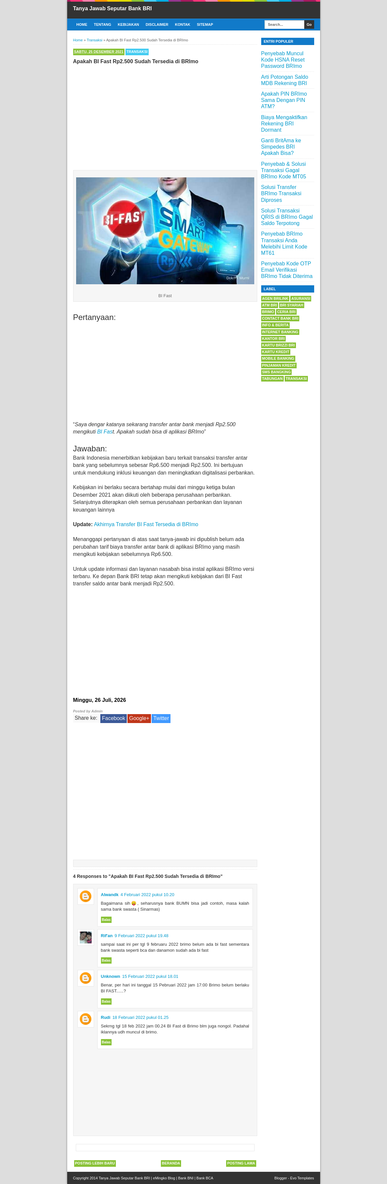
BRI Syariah (292, 305)
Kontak (182, 24)
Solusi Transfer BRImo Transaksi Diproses (281, 193)
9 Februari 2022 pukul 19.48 (142, 935)
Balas (106, 920)
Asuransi (300, 298)
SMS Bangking (276, 372)
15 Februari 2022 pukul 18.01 (150, 976)
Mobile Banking (278, 358)
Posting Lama (241, 1163)
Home (81, 24)
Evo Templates (302, 1178)
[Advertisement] (165, 115)
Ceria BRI (286, 312)
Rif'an (107, 935)
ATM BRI (269, 305)
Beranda (171, 1163)
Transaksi (137, 52)
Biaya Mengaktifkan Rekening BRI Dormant (284, 123)
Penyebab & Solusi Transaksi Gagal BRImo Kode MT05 (283, 170)
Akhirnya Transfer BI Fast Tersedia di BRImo (146, 524)
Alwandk (110, 894)
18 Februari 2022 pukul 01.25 (140, 1017)
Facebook (113, 718)
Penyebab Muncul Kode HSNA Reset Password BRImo (283, 60)
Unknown (111, 976)
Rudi (106, 1017)
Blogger (280, 1178)
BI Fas (104, 431)
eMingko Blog (164, 1178)
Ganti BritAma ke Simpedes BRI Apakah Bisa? (281, 147)
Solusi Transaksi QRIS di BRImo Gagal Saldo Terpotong (287, 217)
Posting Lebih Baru (95, 1163)
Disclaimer (157, 24)
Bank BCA (204, 1178)
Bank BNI (185, 1178)
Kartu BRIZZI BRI (278, 345)
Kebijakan (128, 24)
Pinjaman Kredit (279, 365)
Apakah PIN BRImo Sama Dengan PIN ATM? (284, 100)
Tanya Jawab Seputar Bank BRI (112, 8)
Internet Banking (280, 332)
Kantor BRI (273, 339)
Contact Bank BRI (280, 318)
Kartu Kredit (276, 352)
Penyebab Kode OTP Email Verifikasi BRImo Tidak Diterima (287, 270)
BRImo (268, 312)
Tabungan (272, 379)
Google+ (139, 718)
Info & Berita (275, 325)
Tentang (102, 24)
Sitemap (205, 24)
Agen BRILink (275, 298)
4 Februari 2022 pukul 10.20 (147, 894)
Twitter (161, 718)
